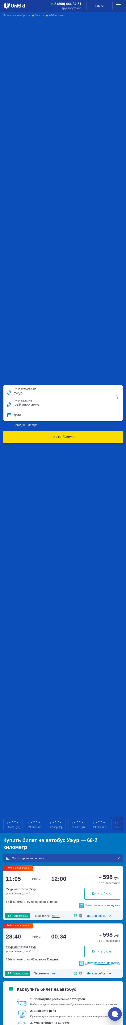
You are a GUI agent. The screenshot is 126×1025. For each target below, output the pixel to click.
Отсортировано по (25, 858)
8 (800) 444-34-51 (67, 4)
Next (121, 824)
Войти (99, 6)
